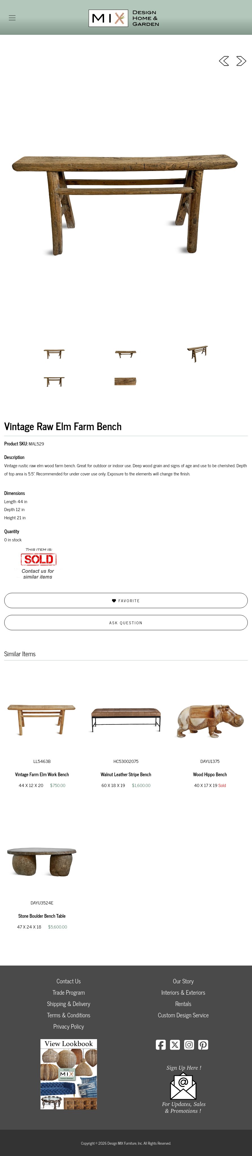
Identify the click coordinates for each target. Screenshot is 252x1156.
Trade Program (69, 992)
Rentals (183, 1003)
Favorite (126, 600)
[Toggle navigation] (12, 17)
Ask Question (126, 622)
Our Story (183, 981)
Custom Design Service (183, 1015)
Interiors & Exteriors (183, 992)
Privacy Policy (68, 1026)
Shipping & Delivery (68, 1003)
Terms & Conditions (68, 1015)
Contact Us (69, 981)
